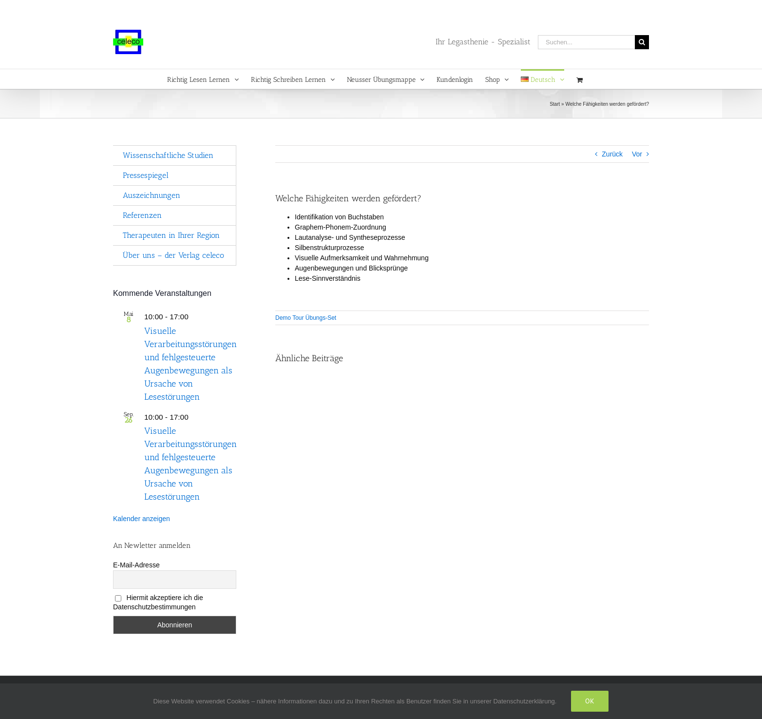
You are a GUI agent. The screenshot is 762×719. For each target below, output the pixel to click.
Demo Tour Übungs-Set (305, 317)
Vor (637, 154)
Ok (589, 701)
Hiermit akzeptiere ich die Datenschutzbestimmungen (158, 602)
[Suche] (642, 42)
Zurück (612, 154)
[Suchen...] (586, 42)
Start (555, 104)
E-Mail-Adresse (136, 565)
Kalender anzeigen (141, 519)
